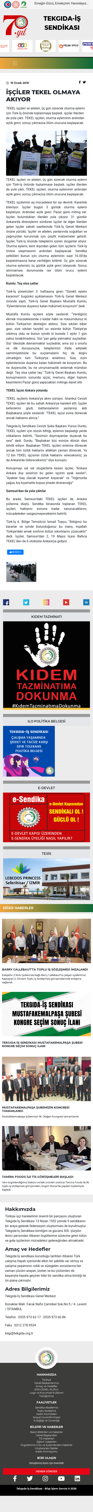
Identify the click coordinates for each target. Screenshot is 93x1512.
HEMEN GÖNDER (46, 1471)
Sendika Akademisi (46, 1407)
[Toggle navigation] (15, 63)
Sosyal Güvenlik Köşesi (46, 1417)
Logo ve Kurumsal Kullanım (47, 1392)
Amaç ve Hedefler (46, 1386)
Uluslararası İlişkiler (46, 1448)
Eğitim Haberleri (46, 1441)
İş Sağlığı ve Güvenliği (46, 1420)
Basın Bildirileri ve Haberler (46, 1432)
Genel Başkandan (46, 1435)
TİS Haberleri (46, 1438)
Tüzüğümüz (46, 1396)
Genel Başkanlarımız (46, 1383)
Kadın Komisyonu (46, 1451)
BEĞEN (15, 552)
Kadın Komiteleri (46, 1414)
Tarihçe (46, 1379)
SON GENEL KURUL (46, 1389)
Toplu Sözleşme (46, 1410)
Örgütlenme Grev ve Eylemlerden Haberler (46, 1445)
